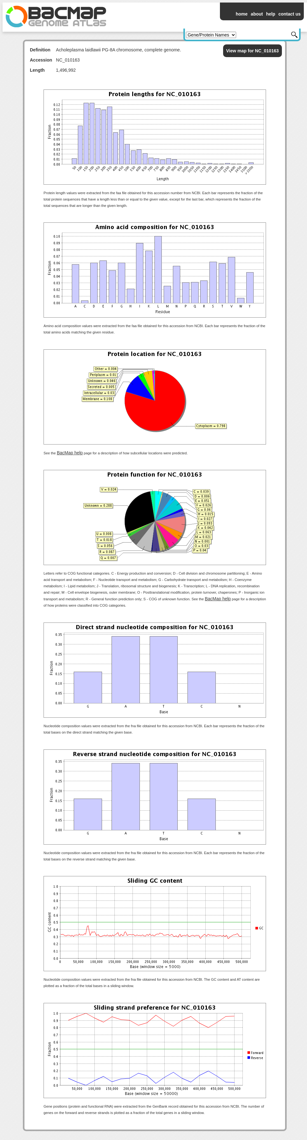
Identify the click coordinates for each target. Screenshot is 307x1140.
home (242, 13)
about (257, 13)
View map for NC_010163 (252, 50)
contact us (289, 13)
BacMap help (70, 452)
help (270, 13)
